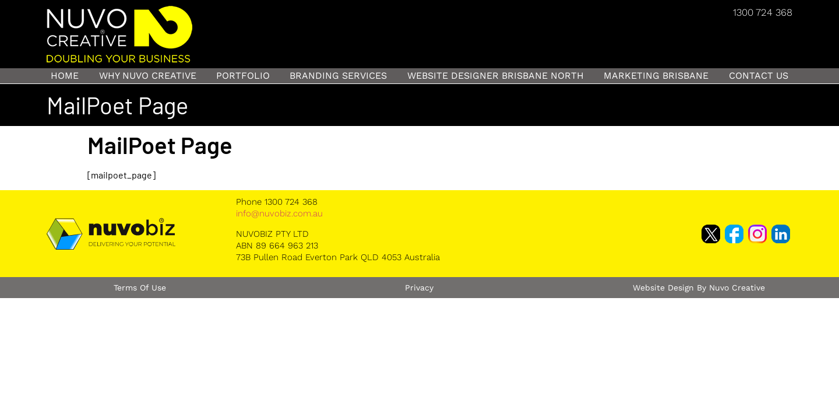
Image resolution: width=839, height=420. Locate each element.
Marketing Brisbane (656, 75)
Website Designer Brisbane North (495, 75)
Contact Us (758, 75)
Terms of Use (140, 287)
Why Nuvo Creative (147, 75)
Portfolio (243, 75)
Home (65, 75)
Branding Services (338, 75)
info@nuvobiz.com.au (279, 213)
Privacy (419, 287)
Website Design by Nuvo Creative (699, 287)
